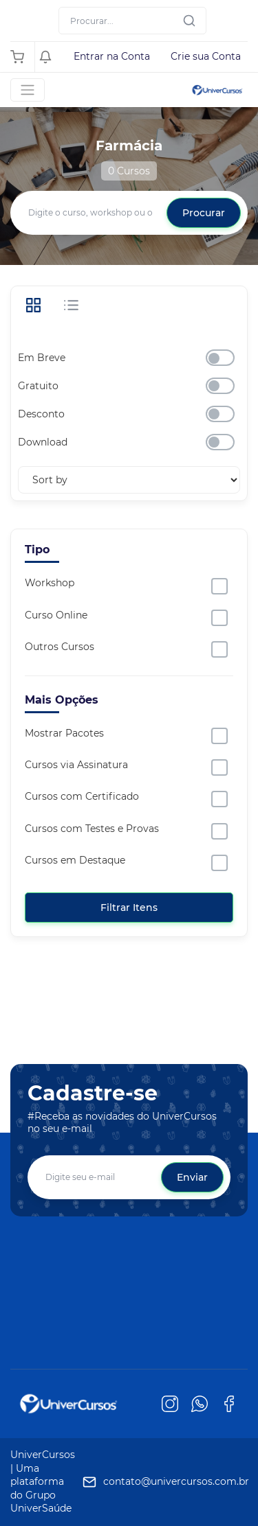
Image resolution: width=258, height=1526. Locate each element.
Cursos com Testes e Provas (92, 828)
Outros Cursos (59, 646)
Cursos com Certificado (82, 796)
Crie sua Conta (206, 56)
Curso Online (56, 615)
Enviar (192, 1177)
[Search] (132, 20)
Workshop (49, 583)
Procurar (203, 213)
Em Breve (41, 357)
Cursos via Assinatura (76, 765)
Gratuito (38, 386)
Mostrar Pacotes (64, 733)
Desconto (41, 414)
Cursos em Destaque (75, 860)
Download (42, 442)
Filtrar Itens (129, 907)
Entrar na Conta (112, 56)
